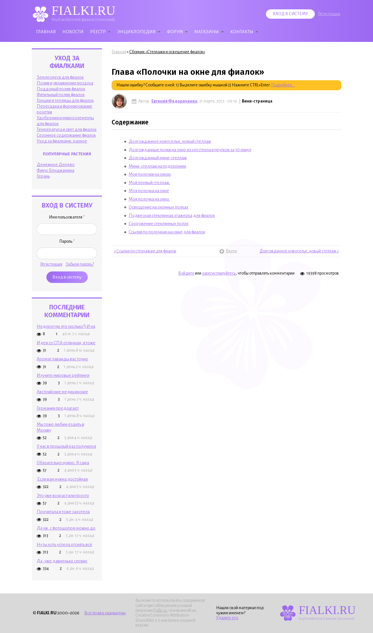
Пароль (67, 241)
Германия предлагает (58, 408)
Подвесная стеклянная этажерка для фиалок (172, 215)
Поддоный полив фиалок (61, 88)
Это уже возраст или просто (63, 495)
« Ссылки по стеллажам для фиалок (145, 251)
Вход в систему (290, 14)
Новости (73, 31)
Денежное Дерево (56, 164)
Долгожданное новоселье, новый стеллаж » (299, 251)
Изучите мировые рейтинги (63, 375)
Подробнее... (283, 85)
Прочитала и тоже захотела (63, 511)
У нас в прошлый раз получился (66, 446)
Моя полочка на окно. (149, 199)
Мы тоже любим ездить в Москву (60, 427)
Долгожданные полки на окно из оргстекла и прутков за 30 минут (190, 149)
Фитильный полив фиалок (61, 94)
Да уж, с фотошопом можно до (66, 528)
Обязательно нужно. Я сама (63, 462)
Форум (175, 31)
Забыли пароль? (80, 264)
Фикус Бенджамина (55, 170)
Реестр (98, 31)
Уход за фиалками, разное (62, 141)
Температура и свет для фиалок (66, 129)
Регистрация (329, 14)
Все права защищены (105, 612)
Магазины (206, 31)
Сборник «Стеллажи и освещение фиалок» (167, 52)
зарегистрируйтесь (219, 273)
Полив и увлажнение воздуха (65, 83)
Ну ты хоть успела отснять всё (64, 544)
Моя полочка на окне (149, 190)
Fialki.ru (160, 610)
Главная (46, 31)
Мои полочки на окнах (150, 174)
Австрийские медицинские (62, 391)
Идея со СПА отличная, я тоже (66, 342)
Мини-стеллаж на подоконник (157, 166)
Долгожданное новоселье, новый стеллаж (170, 141)
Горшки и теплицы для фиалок (65, 100)
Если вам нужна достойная (62, 479)
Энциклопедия (136, 31)
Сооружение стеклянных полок (158, 223)
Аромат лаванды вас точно (62, 358)
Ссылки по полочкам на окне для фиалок (167, 231)
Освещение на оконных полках (158, 207)
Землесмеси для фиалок (60, 77)
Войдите (186, 273)
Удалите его (227, 618)
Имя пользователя (67, 217)
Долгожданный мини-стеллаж (158, 157)
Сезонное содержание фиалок (66, 135)
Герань (43, 176)
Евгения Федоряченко (174, 101)
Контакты (241, 31)
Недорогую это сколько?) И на (66, 326)
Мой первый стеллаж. (149, 182)
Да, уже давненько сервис (62, 561)
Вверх (227, 251)
